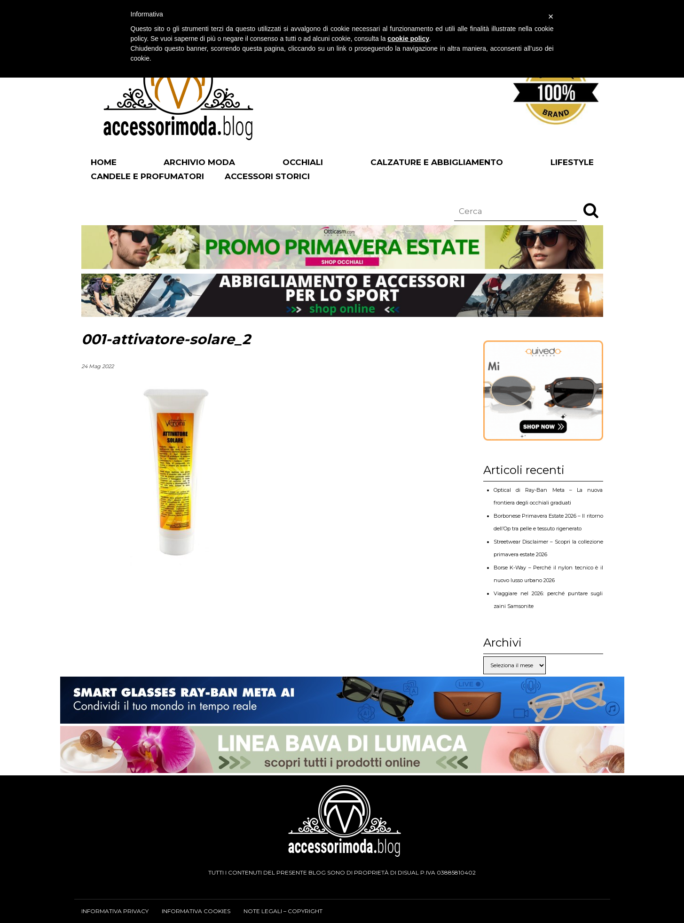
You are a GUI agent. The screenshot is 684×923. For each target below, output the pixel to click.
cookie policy (408, 38)
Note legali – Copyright (283, 911)
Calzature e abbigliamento (436, 162)
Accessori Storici (267, 176)
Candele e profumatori (147, 176)
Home (104, 162)
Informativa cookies (196, 911)
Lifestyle (572, 162)
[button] (591, 210)
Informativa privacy (115, 911)
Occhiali (303, 162)
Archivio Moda (199, 162)
